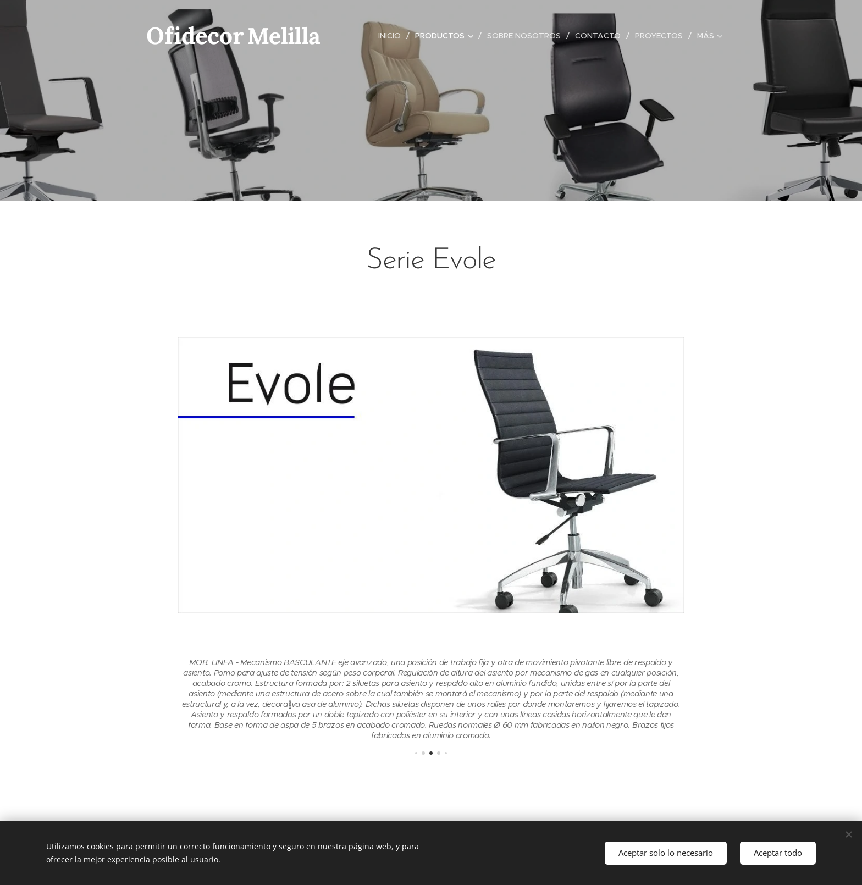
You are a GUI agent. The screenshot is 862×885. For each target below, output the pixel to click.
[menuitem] (392, 35)
